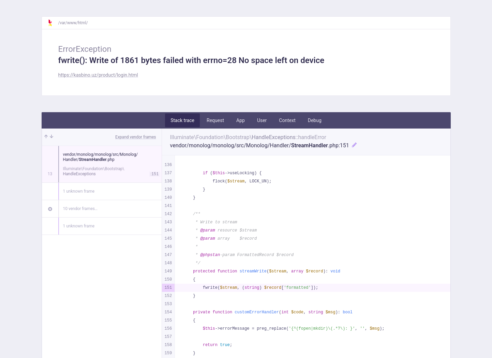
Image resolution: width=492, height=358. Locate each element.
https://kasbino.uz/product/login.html (98, 75)
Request (215, 120)
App (240, 120)
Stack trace (182, 120)
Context (287, 120)
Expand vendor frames (135, 137)
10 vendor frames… (80, 208)
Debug (315, 120)
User (262, 120)
